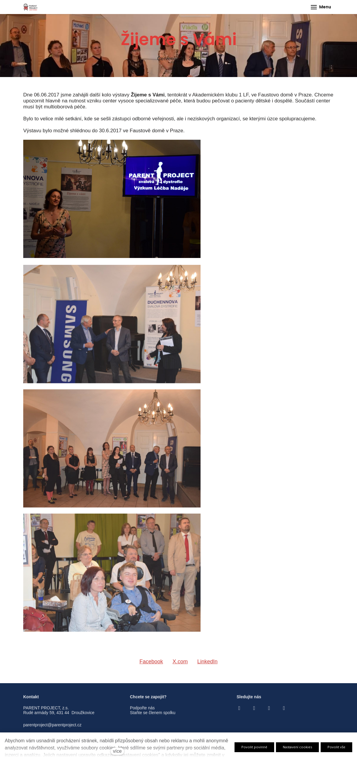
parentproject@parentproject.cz (52, 727)
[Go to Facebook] (239, 711)
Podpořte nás (142, 710)
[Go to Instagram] (254, 711)
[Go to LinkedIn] (284, 711)
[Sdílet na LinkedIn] (207, 665)
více (117, 751)
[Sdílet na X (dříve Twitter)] (180, 665)
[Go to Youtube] (269, 711)
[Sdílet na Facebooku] (151, 665)
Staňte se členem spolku (153, 715)
